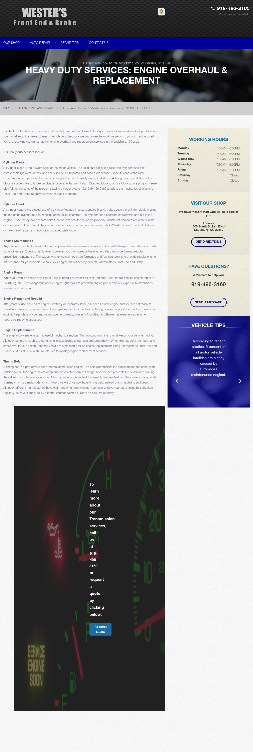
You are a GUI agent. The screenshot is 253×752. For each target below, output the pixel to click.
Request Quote (100, 629)
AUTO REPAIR (40, 43)
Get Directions (208, 241)
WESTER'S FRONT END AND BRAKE (28, 108)
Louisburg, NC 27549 (155, 63)
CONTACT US (98, 43)
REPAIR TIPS (69, 43)
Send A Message (208, 302)
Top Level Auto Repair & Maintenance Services (88, 108)
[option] (209, 362)
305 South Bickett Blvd (121, 63)
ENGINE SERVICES (137, 108)
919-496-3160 (233, 9)
